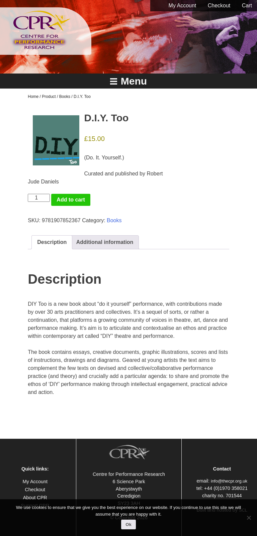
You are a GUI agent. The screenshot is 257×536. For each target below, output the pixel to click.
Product (49, 96)
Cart (247, 5)
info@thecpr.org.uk (229, 481)
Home (33, 96)
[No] (248, 517)
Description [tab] (52, 242)
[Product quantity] (39, 198)
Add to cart (71, 200)
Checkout (219, 5)
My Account (182, 5)
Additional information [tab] (105, 242)
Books (64, 96)
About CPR (35, 497)
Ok (128, 524)
